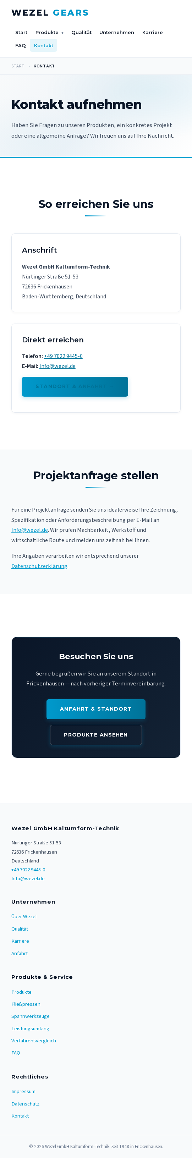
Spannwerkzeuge (30, 1016)
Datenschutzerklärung (39, 566)
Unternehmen (116, 32)
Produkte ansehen (96, 735)
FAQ (20, 45)
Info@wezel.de (57, 366)
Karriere (152, 32)
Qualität (81, 32)
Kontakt (43, 45)
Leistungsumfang (30, 1028)
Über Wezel (24, 916)
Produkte (49, 32)
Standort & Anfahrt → (75, 386)
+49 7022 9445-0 (63, 356)
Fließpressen (25, 1004)
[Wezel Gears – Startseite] (50, 13)
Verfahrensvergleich (33, 1040)
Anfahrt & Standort (96, 709)
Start (21, 32)
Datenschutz (25, 1104)
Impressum (23, 1091)
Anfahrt (19, 953)
